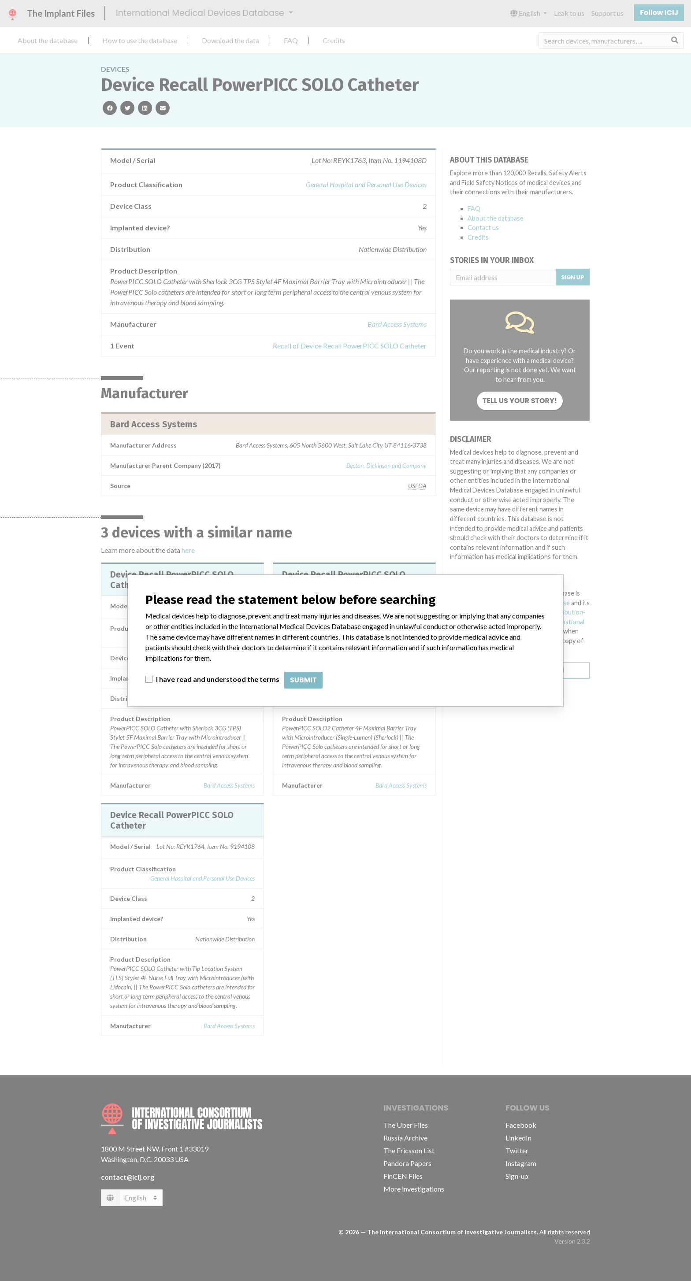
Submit (303, 680)
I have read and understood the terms (217, 679)
